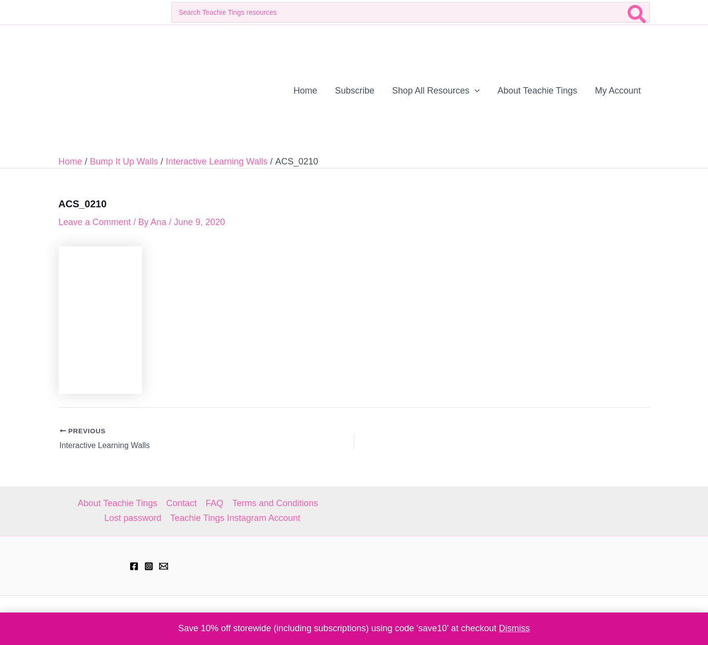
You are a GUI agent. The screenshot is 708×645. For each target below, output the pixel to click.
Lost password (132, 518)
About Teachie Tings (118, 503)
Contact (181, 503)
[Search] (637, 12)
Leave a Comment (95, 222)
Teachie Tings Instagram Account (235, 518)
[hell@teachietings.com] (163, 566)
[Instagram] (148, 566)
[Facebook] (134, 566)
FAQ (214, 503)
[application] (475, 90)
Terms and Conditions (275, 503)
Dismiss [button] (514, 628)
